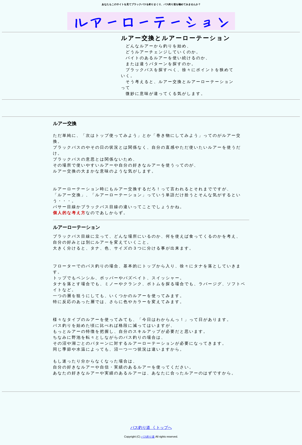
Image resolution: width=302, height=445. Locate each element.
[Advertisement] (151, 108)
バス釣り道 (148, 436)
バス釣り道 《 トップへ (151, 427)
